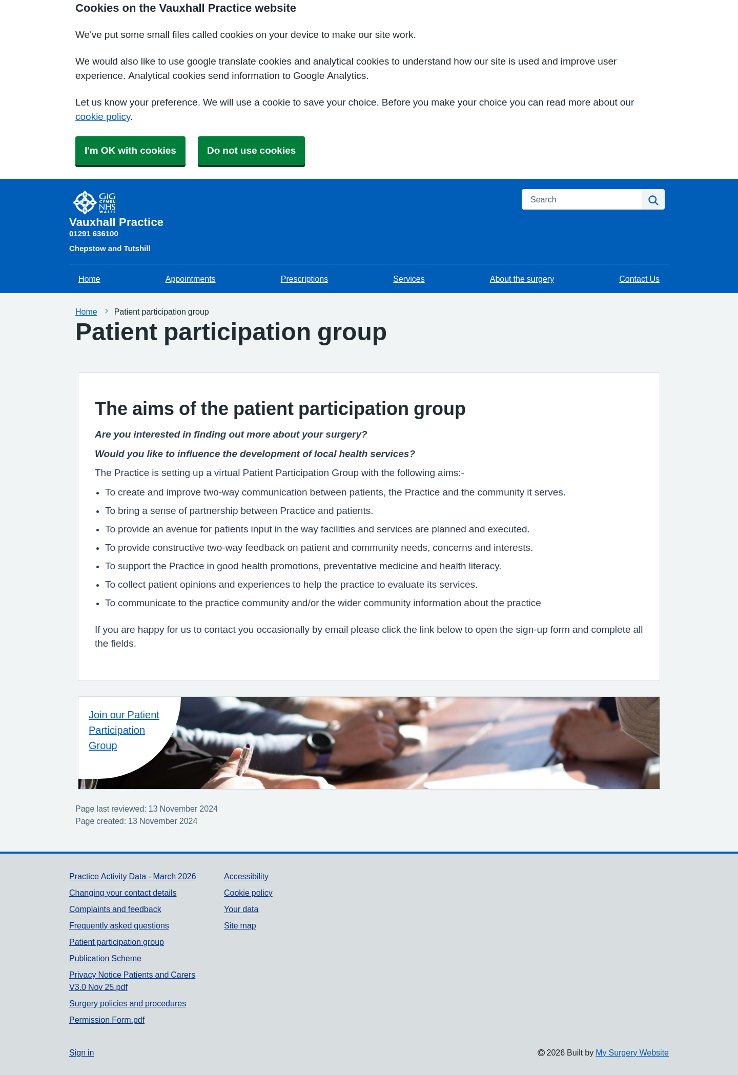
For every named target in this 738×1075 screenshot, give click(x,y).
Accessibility (246, 876)
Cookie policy (248, 892)
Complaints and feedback (115, 909)
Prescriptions (304, 279)
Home (89, 279)
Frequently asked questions (119, 925)
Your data (241, 909)
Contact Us (639, 279)
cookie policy (102, 116)
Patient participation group (116, 942)
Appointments (191, 279)
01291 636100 (93, 233)
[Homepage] (289, 208)
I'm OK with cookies (130, 150)
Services (408, 279)
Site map (240, 925)
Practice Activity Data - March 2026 (132, 876)
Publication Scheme (105, 958)
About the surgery (522, 279)
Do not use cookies (251, 150)
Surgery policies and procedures (127, 1003)
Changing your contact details (122, 892)
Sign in (81, 1052)
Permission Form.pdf (107, 1020)
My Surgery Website (632, 1052)
